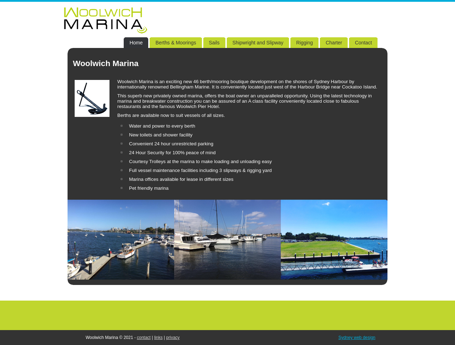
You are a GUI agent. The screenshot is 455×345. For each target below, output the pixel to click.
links (158, 337)
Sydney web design (356, 337)
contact (144, 337)
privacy (173, 337)
